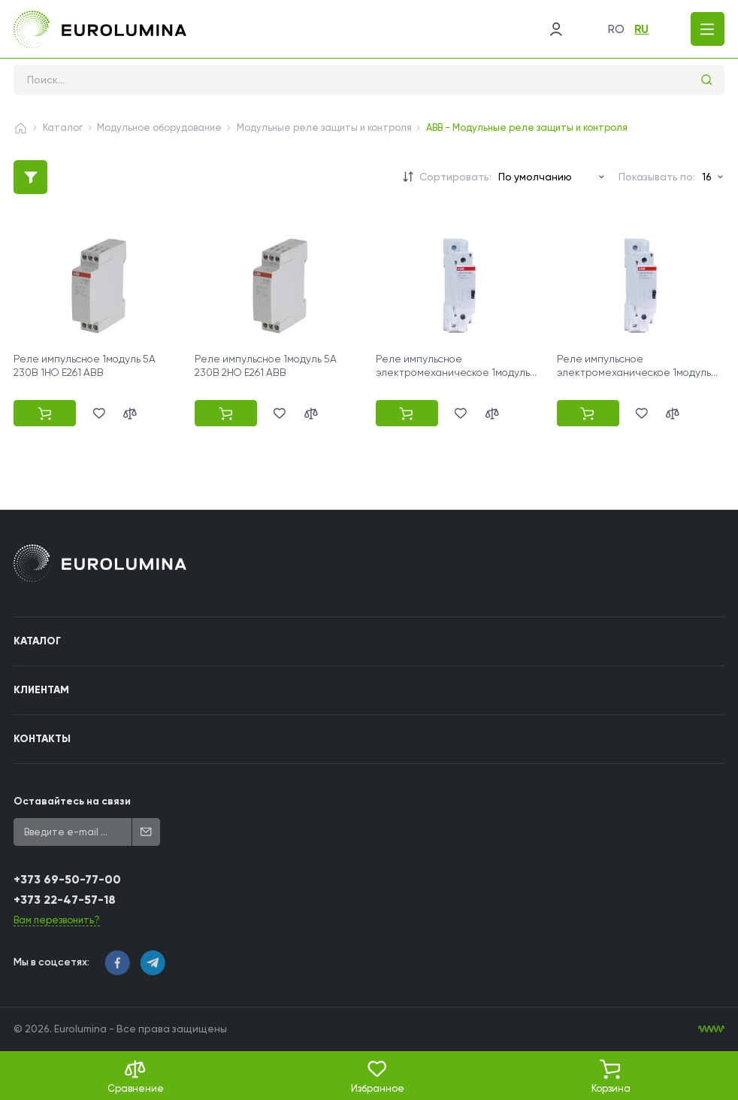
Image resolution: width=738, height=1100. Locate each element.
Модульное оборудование (159, 127)
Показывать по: (657, 177)
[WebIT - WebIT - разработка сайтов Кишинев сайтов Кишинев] (711, 1029)
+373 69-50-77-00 (67, 879)
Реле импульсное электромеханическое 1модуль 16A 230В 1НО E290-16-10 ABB (453, 372)
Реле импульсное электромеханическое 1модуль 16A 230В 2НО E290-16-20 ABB (634, 372)
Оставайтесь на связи (72, 801)
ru (641, 29)
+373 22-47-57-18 (65, 899)
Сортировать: (455, 177)
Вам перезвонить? (57, 920)
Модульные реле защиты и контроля (324, 127)
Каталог (63, 127)
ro (616, 29)
